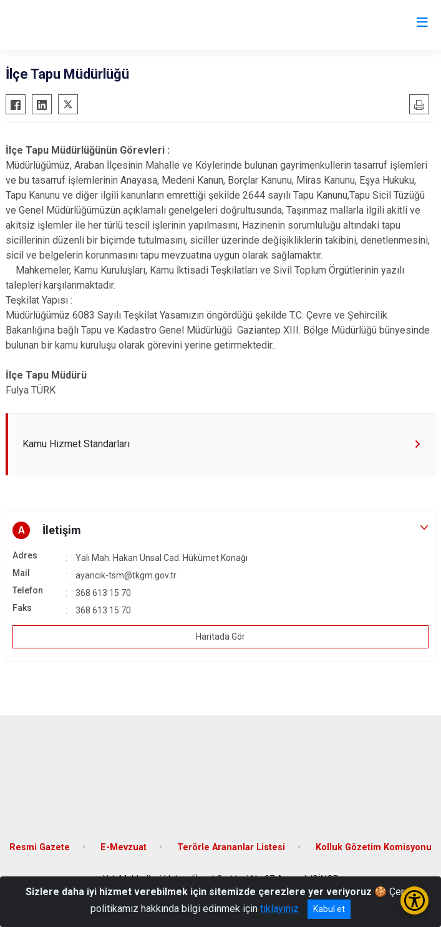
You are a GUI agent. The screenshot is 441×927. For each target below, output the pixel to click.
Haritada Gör (220, 637)
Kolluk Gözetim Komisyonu (374, 847)
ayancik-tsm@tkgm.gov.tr (126, 575)
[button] (220, 530)
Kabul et (329, 909)
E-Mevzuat (123, 847)
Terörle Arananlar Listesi (231, 847)
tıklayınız (279, 909)
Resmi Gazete (39, 847)
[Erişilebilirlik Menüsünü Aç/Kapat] (414, 900)
